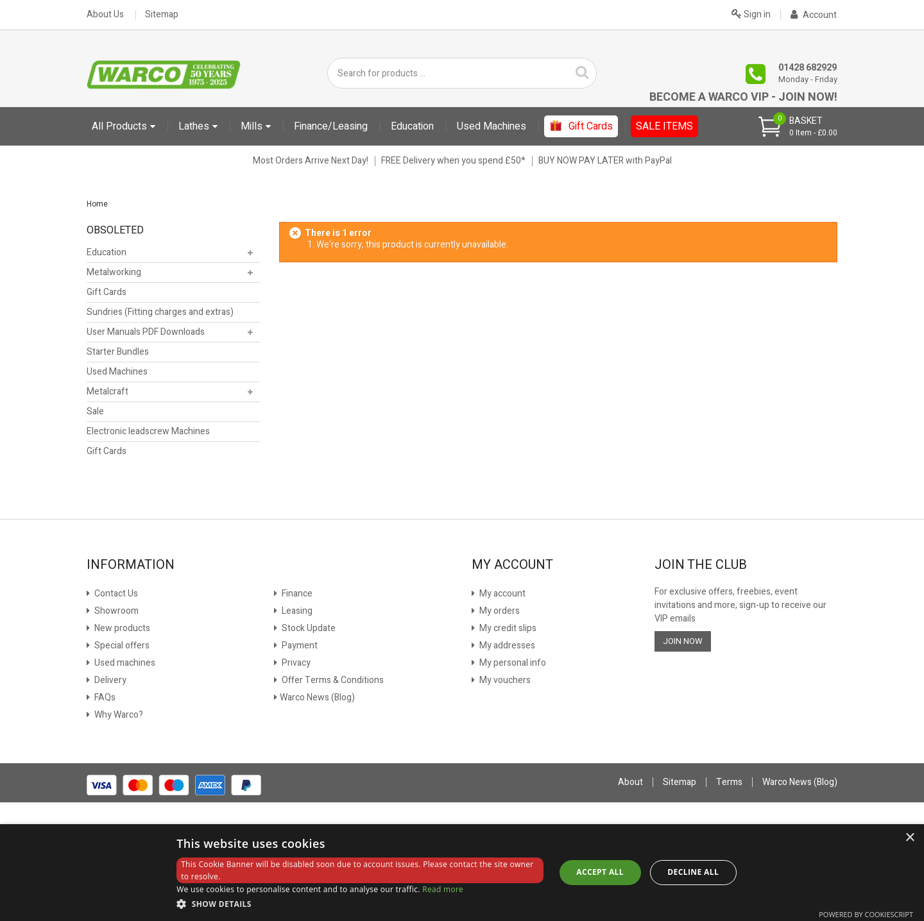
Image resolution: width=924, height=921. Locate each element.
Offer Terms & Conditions (332, 680)
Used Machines (117, 371)
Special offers (121, 645)
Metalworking (114, 272)
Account (814, 15)
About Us (105, 14)
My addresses (506, 645)
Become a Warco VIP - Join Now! (743, 97)
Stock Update (308, 628)
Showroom (115, 611)
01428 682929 (807, 67)
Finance (296, 593)
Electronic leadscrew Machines (148, 431)
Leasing (296, 611)
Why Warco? (117, 715)
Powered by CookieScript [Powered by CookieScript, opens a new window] (866, 914)
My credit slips (506, 628)
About (630, 782)
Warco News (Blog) (317, 697)
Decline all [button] (693, 871)
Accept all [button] (600, 871)
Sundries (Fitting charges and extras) (160, 312)
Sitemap (161, 14)
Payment (299, 645)
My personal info (511, 663)
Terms (729, 782)
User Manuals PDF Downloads (146, 332)
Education (106, 252)
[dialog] (462, 872)
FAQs (104, 697)
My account (501, 593)
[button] (359, 903)
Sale (95, 411)
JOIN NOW (683, 641)
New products (121, 628)
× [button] (909, 838)
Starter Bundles (118, 352)
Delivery (109, 680)
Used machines (123, 663)
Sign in (751, 13)
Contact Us (115, 593)
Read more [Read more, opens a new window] (442, 889)
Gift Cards (106, 292)
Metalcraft (107, 391)
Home (97, 204)
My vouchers (504, 680)
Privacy (295, 663)
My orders (498, 611)
